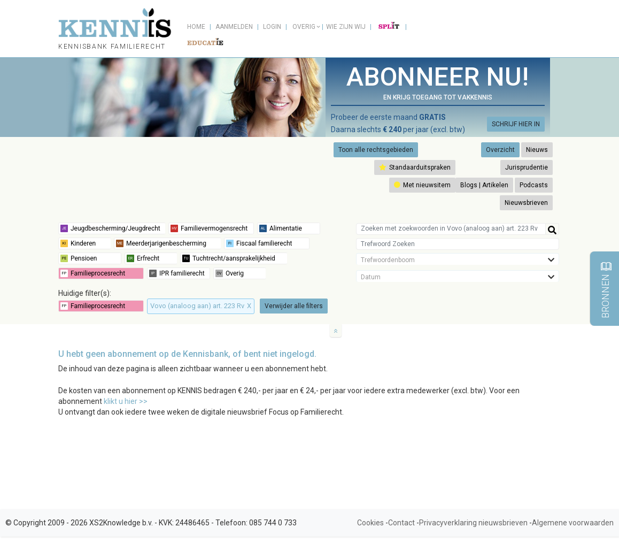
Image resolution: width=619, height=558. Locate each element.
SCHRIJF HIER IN (516, 124)
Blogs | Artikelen (484, 185)
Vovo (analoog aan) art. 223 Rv (200, 306)
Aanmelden (234, 26)
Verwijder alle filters (294, 306)
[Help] (552, 229)
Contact (401, 522)
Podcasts (534, 185)
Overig (303, 26)
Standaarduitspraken (415, 167)
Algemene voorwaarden (573, 522)
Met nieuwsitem (422, 185)
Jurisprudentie (526, 167)
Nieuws (537, 150)
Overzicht (500, 150)
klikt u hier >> (126, 401)
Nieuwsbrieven (526, 203)
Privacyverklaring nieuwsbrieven (473, 522)
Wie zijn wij (346, 26)
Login (272, 26)
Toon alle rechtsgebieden (375, 150)
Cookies (370, 522)
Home (196, 26)
